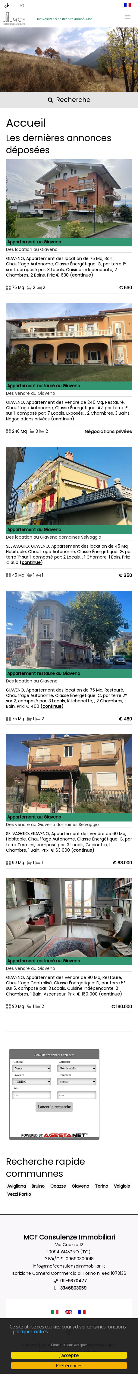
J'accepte (69, 1355)
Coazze (58, 1186)
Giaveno (80, 1186)
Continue (81, 275)
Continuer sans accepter (69, 1345)
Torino (101, 1186)
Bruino (38, 1186)
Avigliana (16, 1186)
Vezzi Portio (19, 1194)
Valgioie (122, 1186)
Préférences (69, 1365)
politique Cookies (30, 1331)
